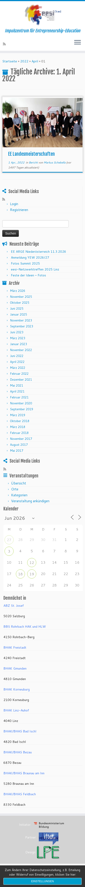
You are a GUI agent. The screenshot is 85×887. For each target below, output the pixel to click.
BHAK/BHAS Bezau (17, 752)
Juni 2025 (16, 308)
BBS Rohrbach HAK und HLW (24, 626)
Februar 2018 (19, 433)
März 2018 (17, 427)
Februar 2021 (19, 397)
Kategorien (19, 495)
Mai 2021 (16, 385)
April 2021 (17, 391)
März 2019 (17, 415)
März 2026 (17, 291)
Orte (14, 489)
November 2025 (21, 297)
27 (9, 539)
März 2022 (17, 368)
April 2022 (17, 362)
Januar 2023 (18, 344)
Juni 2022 (16, 356)
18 (20, 573)
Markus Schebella (55, 162)
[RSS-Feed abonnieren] (5, 44)
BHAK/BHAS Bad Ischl (19, 731)
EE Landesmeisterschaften (31, 154)
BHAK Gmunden (15, 668)
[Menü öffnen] (77, 42)
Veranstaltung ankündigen (30, 501)
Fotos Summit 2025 (25, 263)
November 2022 (21, 350)
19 (31, 573)
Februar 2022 (19, 374)
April (35, 61)
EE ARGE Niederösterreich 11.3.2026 (38, 251)
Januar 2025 (18, 314)
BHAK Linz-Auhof (16, 710)
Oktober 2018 (19, 421)
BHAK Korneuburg (16, 689)
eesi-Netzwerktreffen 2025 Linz (35, 269)
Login (14, 203)
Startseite (9, 61)
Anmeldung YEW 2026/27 (30, 257)
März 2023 (17, 338)
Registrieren (19, 209)
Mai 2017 (16, 451)
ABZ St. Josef (13, 605)
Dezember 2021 (21, 379)
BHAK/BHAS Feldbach (19, 794)
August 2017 (19, 445)
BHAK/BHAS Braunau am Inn (23, 773)
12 (31, 562)
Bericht (34, 162)
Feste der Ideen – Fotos (28, 275)
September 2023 (21, 326)
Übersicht (18, 483)
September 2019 (21, 409)
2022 (24, 61)
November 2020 (21, 403)
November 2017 (21, 439)
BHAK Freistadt (14, 647)
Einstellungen (42, 881)
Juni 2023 (16, 332)
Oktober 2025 (19, 303)
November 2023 (21, 320)
